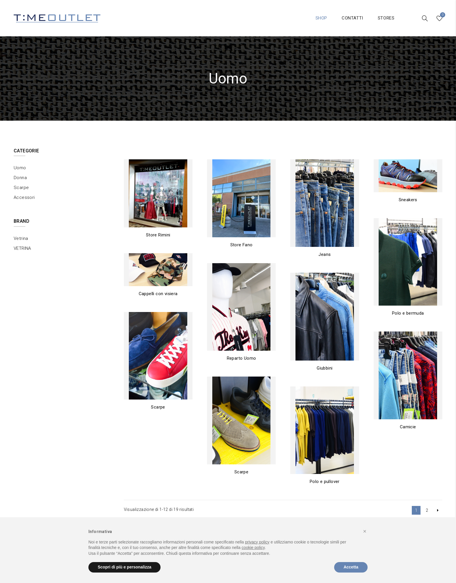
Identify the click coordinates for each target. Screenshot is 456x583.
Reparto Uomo (241, 358)
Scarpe (158, 407)
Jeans (324, 254)
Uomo (20, 167)
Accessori (24, 197)
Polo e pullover (325, 481)
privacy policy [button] (257, 542)
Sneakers (408, 199)
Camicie (408, 426)
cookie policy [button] (253, 547)
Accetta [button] (350, 567)
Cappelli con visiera (158, 293)
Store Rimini (158, 235)
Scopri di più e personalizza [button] (124, 567)
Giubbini (324, 368)
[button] (364, 531)
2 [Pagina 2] (427, 510)
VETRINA (22, 248)
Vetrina (21, 238)
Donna (20, 177)
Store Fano (241, 244)
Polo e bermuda (408, 313)
